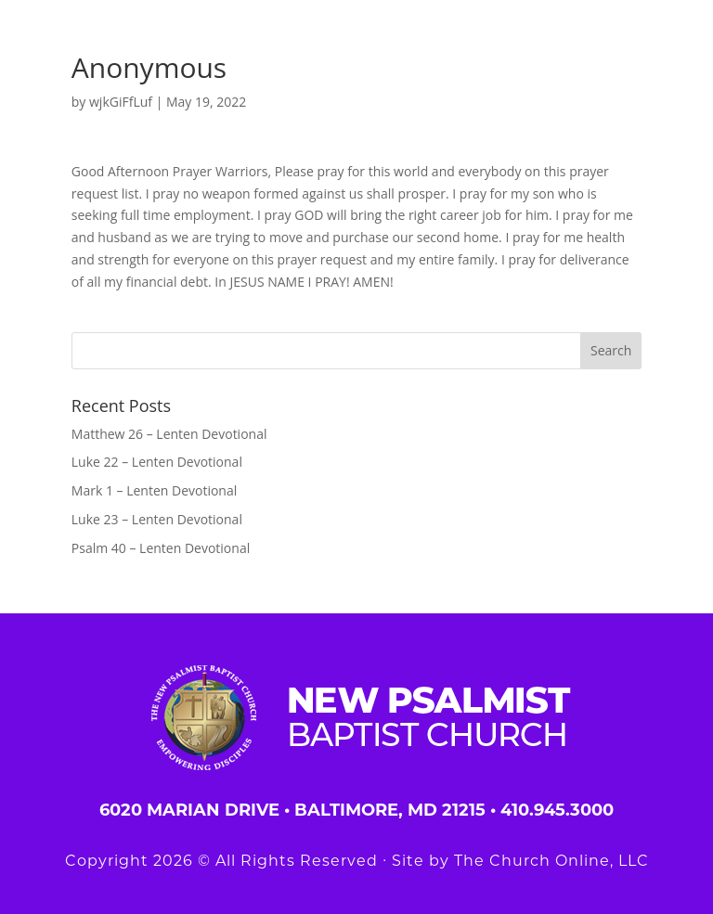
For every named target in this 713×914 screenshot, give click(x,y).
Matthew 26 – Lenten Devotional (169, 434)
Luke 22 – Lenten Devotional (156, 461)
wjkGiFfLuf (120, 101)
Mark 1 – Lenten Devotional (154, 490)
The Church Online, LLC (551, 860)
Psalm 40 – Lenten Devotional (160, 548)
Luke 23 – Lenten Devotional (156, 519)
